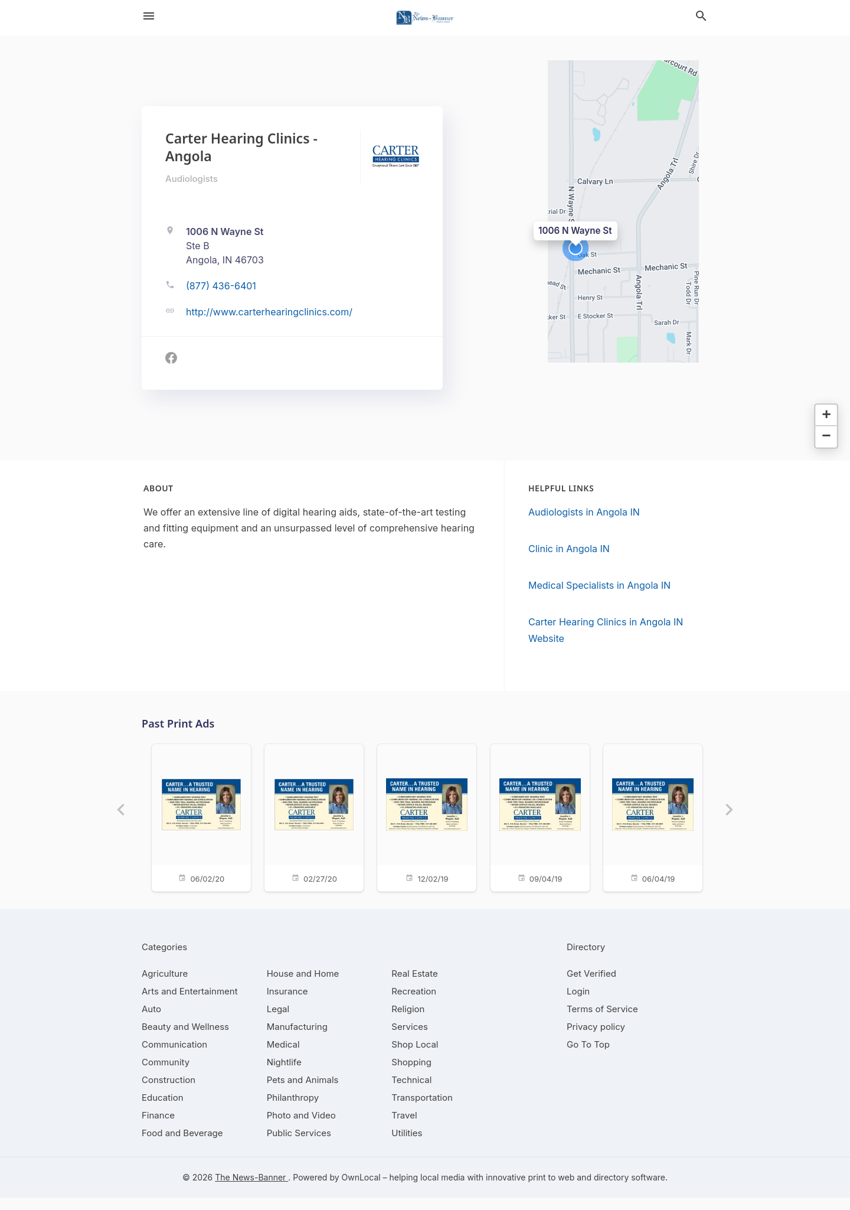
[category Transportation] (422, 1110)
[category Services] (409, 1039)
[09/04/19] (541, 817)
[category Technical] (411, 1092)
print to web (551, 1190)
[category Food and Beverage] (182, 1145)
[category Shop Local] (414, 1056)
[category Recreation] (413, 1003)
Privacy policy (596, 1039)
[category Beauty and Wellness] (185, 1039)
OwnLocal (361, 1190)
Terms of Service (602, 1021)
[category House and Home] (303, 986)
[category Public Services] (299, 1145)
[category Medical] (283, 1056)
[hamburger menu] (149, 16)
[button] (575, 248)
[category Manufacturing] (297, 1039)
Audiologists (191, 178)
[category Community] (165, 1074)
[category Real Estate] (414, 986)
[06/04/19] (658, 817)
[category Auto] (151, 1021)
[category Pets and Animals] (303, 1092)
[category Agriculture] (165, 986)
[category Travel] (404, 1127)
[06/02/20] (191, 817)
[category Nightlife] (284, 1074)
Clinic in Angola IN (569, 549)
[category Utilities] (406, 1145)
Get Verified (591, 986)
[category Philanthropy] (293, 1110)
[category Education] (163, 1110)
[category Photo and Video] (301, 1127)
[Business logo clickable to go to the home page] (425, 17)
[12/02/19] (425, 817)
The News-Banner (251, 1190)
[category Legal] (278, 1021)
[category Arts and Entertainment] (190, 1003)
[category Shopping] (411, 1074)
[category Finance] (158, 1127)
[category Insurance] (287, 1003)
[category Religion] (407, 1021)
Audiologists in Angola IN (584, 512)
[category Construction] (168, 1092)
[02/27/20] (308, 817)
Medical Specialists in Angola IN (599, 585)
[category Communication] (174, 1056)
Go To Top (588, 1056)
